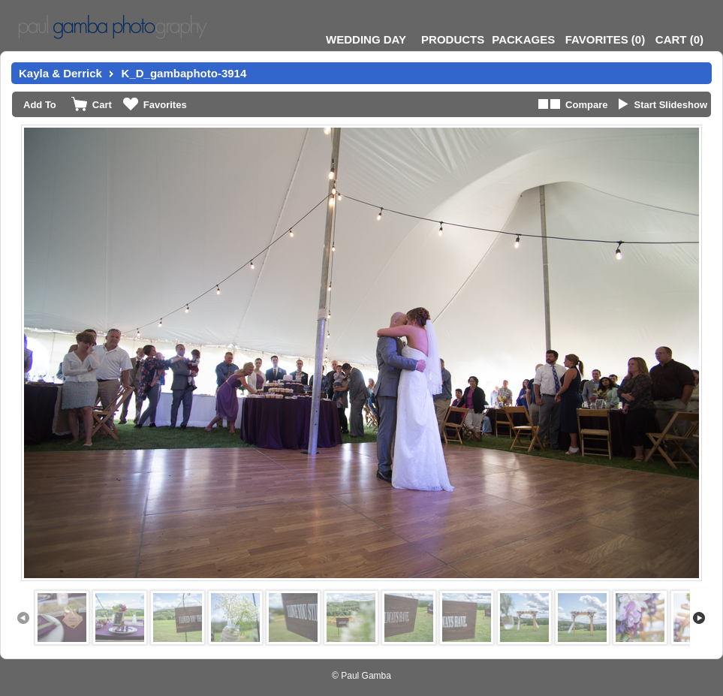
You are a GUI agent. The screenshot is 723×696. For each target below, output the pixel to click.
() (605, 39)
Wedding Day (366, 39)
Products (452, 39)
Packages (523, 39)
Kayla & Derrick (60, 73)
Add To (39, 104)
